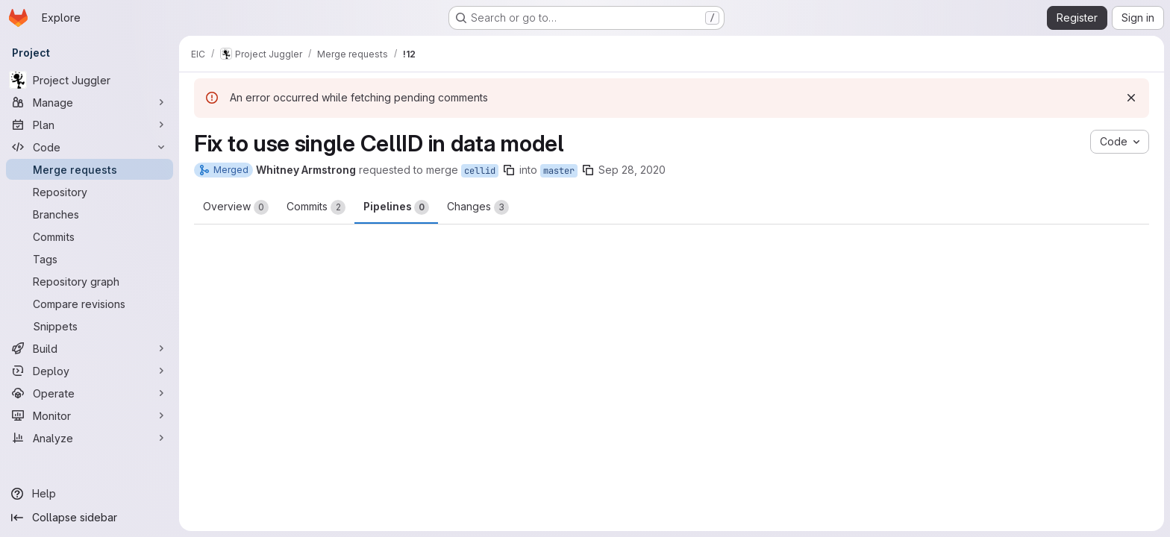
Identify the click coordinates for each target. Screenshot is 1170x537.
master (559, 171)
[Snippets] (89, 325)
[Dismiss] (1131, 98)
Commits (316, 207)
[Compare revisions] (89, 303)
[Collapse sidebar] (89, 517)
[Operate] (89, 393)
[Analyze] (89, 437)
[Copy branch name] (509, 170)
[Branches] (89, 214)
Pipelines (396, 207)
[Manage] (89, 102)
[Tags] (89, 258)
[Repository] (89, 191)
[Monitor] (89, 415)
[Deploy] (89, 370)
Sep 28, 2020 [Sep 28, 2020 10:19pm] (632, 169)
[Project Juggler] (89, 79)
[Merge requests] (89, 169)
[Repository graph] (89, 281)
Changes (478, 207)
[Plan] (89, 124)
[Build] (89, 348)
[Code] (89, 146)
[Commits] (89, 236)
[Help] (89, 493)
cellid (479, 171)
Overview (236, 207)
